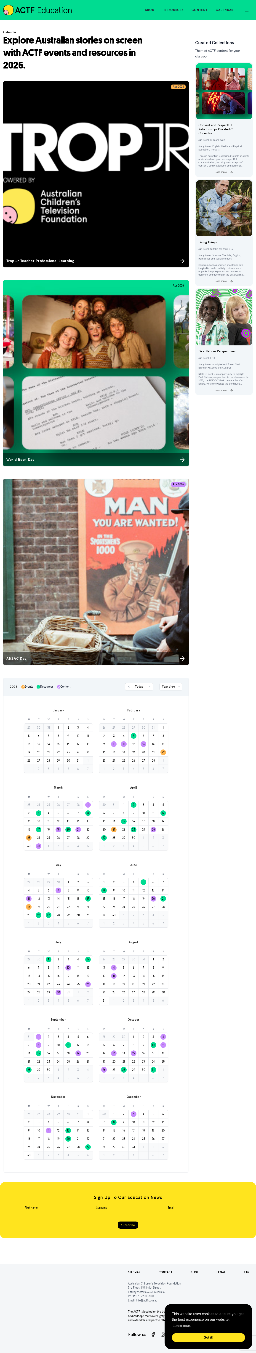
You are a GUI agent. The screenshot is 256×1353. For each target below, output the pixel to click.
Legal (221, 1272)
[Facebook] (153, 1334)
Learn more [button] (182, 1326)
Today (139, 686)
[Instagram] (162, 1334)
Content (200, 10)
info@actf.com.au (146, 1300)
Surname (101, 1207)
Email (171, 1207)
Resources (173, 10)
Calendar (225, 10)
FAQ (247, 1272)
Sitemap (134, 1272)
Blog (194, 1272)
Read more (224, 172)
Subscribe (128, 1225)
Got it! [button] (208, 1337)
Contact (166, 1272)
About (150, 10)
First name (31, 1207)
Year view (171, 687)
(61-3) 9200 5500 (143, 1296)
